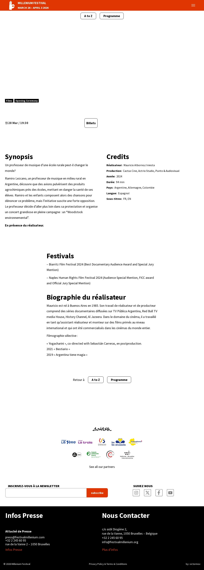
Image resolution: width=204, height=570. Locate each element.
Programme (111, 16)
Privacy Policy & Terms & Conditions (108, 564)
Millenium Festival (21, 564)
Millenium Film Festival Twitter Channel (147, 491)
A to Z (88, 16)
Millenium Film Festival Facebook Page (159, 491)
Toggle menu (189, 5)
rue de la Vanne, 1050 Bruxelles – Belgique (129, 533)
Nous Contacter (125, 515)
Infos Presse (24, 515)
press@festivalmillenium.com (25, 537)
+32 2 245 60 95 (15, 540)
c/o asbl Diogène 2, (114, 529)
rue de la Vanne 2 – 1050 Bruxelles (27, 544)
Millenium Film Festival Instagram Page (136, 491)
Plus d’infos (110, 549)
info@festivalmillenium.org (120, 542)
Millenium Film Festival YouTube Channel (170, 491)
